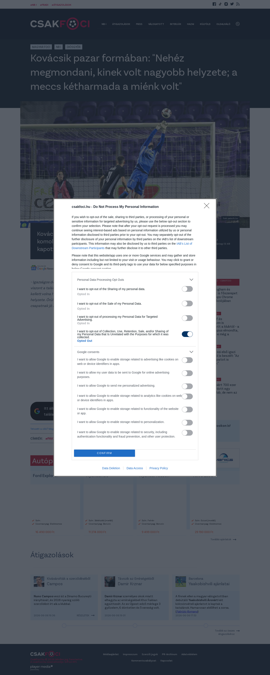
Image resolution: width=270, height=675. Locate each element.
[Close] (208, 207)
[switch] (187, 289)
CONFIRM (104, 453)
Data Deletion (111, 468)
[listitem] (135, 279)
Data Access (135, 468)
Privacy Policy (159, 468)
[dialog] (135, 337)
